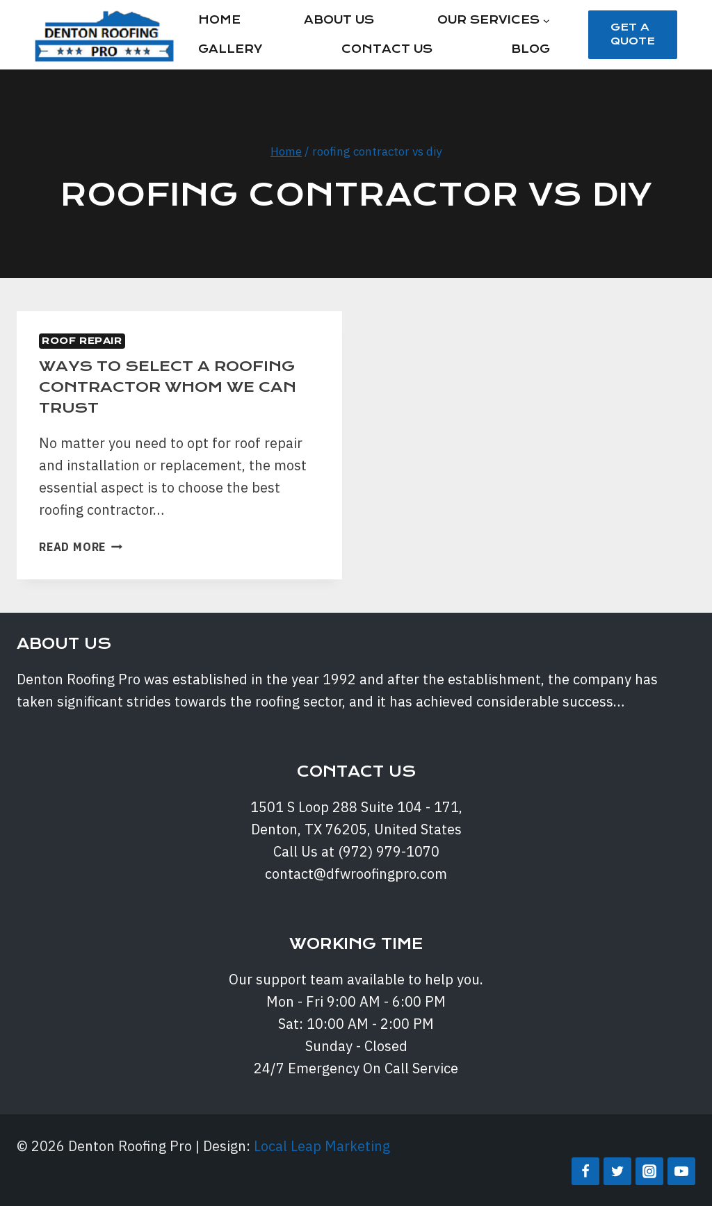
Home (219, 19)
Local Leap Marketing (322, 1146)
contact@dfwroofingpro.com (356, 873)
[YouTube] (681, 1171)
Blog (530, 49)
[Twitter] (617, 1171)
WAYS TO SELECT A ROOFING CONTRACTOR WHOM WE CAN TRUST (172, 386)
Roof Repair (82, 341)
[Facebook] (585, 1171)
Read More (80, 547)
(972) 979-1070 (388, 851)
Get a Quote (632, 34)
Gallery (230, 49)
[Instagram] (649, 1171)
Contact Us (386, 49)
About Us (339, 19)
